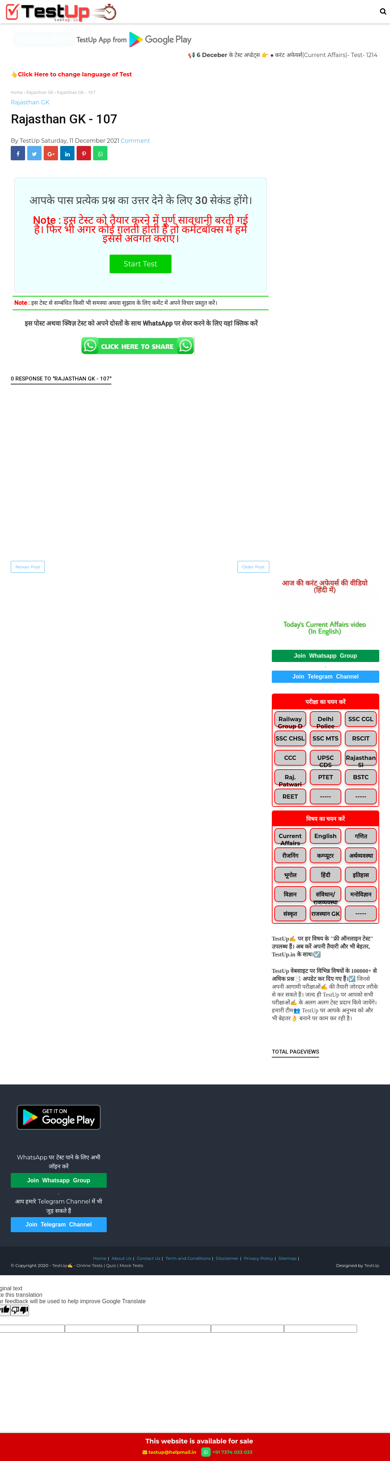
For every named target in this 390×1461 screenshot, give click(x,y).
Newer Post (27, 566)
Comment (135, 140)
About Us (122, 1258)
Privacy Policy (258, 1258)
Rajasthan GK (30, 102)
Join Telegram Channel (326, 676)
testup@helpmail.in (170, 1452)
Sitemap (287, 1258)
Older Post (253, 566)
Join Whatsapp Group (325, 656)
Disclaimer (227, 1258)
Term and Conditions (187, 1258)
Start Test (141, 264)
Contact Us (148, 1258)
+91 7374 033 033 (226, 1452)
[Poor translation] (19, 1310)
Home (99, 1258)
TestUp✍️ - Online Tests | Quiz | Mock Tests (97, 1265)
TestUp (371, 1265)
